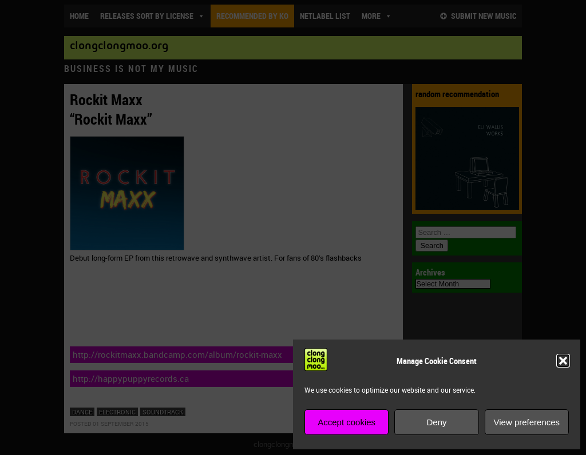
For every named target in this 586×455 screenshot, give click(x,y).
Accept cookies (346, 422)
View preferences (527, 422)
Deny (436, 422)
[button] (563, 360)
